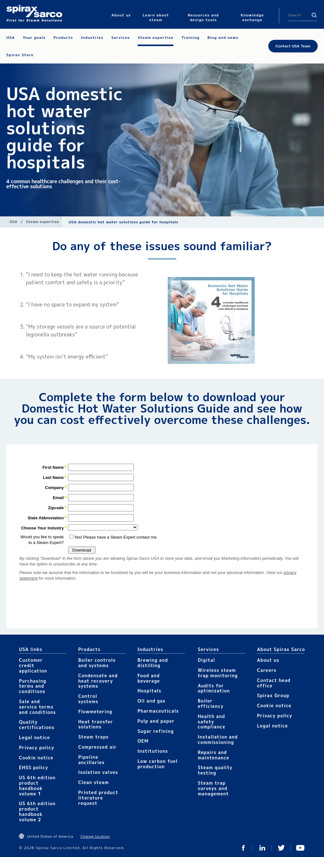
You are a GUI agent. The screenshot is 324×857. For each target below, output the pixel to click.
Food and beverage (148, 678)
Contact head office (273, 683)
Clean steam (93, 782)
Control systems (88, 698)
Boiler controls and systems (96, 662)
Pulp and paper (155, 721)
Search (314, 15)
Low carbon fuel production (157, 763)
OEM (142, 741)
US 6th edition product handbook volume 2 (37, 811)
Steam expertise (42, 221)
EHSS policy (33, 767)
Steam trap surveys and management (213, 788)
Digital (206, 660)
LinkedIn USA (262, 848)
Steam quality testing (215, 770)
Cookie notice (36, 758)
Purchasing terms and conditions (32, 686)
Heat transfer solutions (95, 724)
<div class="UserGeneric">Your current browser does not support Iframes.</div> (162, 536)
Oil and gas (151, 701)
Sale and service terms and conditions (37, 706)
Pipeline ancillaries (91, 759)
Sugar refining (155, 731)
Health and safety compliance (211, 721)
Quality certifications (36, 724)
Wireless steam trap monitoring (218, 673)
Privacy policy (36, 748)
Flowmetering (95, 712)
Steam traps (93, 737)
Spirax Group (273, 695)
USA (13, 221)
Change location (94, 836)
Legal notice (34, 737)
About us (268, 660)
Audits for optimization (214, 688)
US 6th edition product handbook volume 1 (37, 785)
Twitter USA (281, 848)
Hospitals (149, 691)
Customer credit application (33, 665)
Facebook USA (243, 848)
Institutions (152, 751)
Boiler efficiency (211, 703)
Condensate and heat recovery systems (98, 681)
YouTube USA (300, 848)
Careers (266, 670)
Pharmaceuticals (158, 711)
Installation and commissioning (218, 739)
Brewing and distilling (152, 662)
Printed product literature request (98, 797)
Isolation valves (98, 772)
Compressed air (97, 747)
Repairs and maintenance (213, 755)
